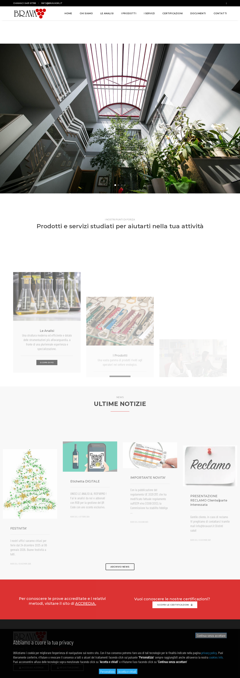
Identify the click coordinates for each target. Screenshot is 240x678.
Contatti (220, 13)
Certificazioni (172, 13)
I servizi (149, 13)
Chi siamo (86, 13)
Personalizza (107, 671)
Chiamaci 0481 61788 (24, 3)
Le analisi (107, 13)
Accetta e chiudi (127, 671)
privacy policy (209, 653)
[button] (115, 161)
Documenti (198, 13)
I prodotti (128, 13)
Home (68, 13)
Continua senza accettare (211, 635)
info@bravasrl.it (51, 3)
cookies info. (216, 657)
